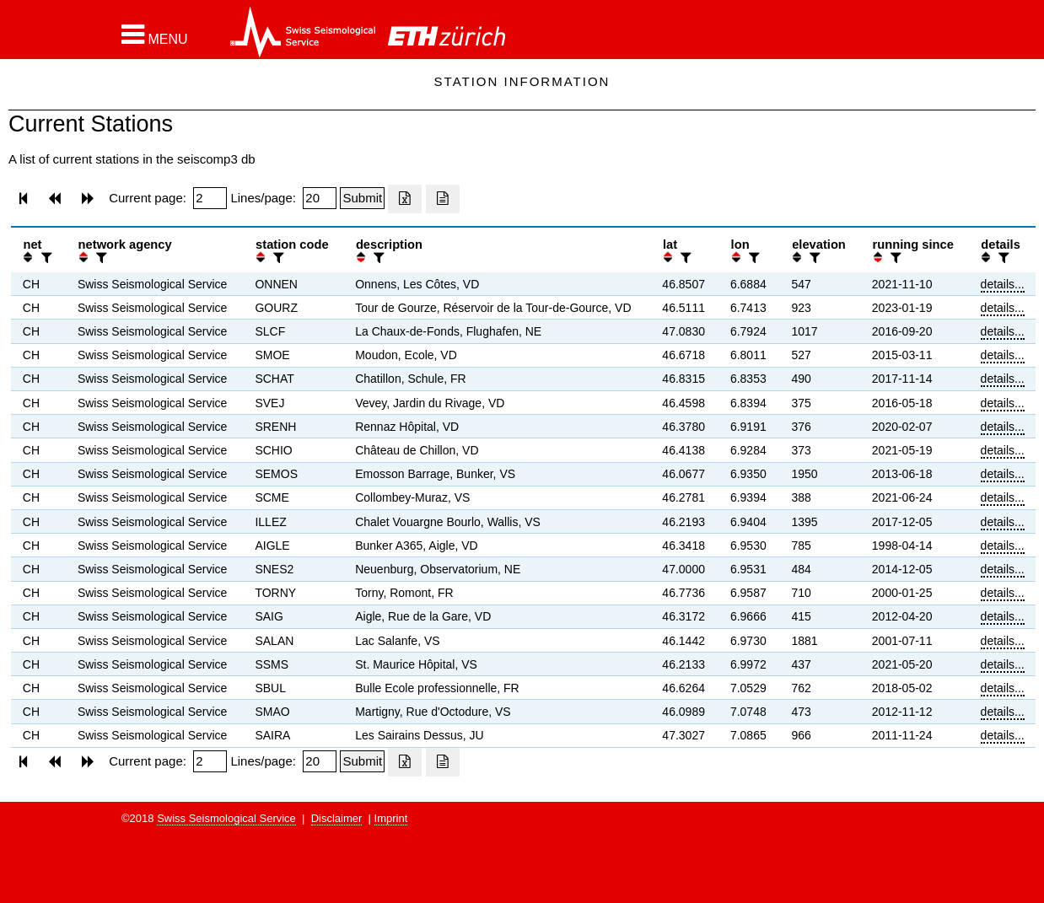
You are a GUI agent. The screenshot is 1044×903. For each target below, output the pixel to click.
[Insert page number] (210, 198)
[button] (154, 34)
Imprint (391, 818)
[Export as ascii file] (443, 199)
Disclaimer (337, 818)
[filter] (44, 257)
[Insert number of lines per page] (319, 198)
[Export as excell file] (405, 199)
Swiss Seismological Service (226, 818)
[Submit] (362, 198)
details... (1003, 284)
